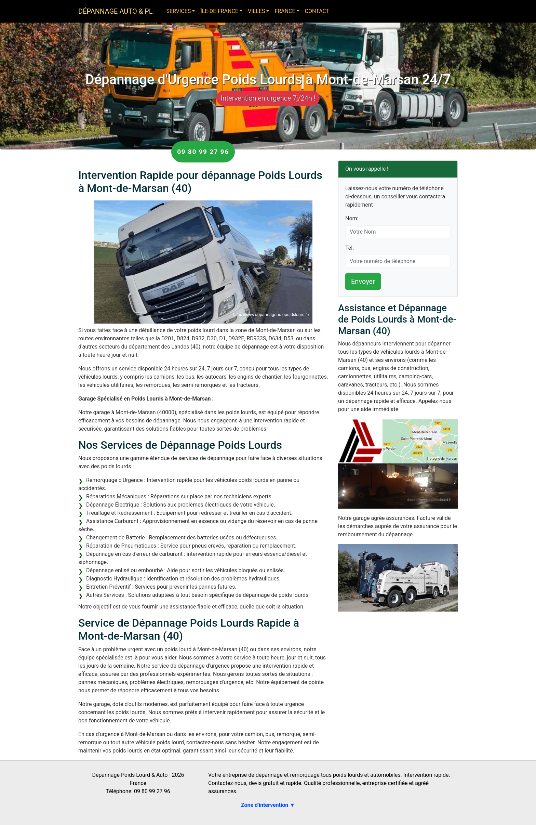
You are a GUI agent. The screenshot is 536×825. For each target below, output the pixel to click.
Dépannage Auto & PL (115, 11)
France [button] (284, 11)
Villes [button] (256, 11)
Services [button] (178, 11)
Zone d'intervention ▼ (268, 805)
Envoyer (363, 281)
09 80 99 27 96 (203, 152)
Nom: (351, 218)
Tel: (349, 248)
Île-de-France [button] (219, 11)
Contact (317, 11)
